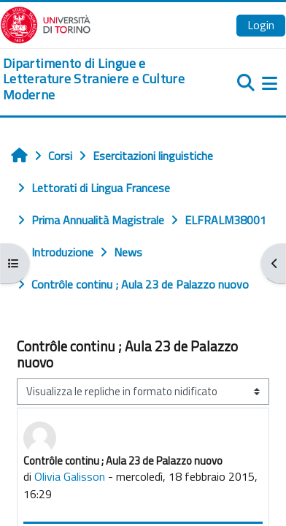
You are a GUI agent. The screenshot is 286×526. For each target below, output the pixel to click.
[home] (95, 79)
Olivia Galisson (69, 476)
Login (260, 25)
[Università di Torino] (45, 23)
